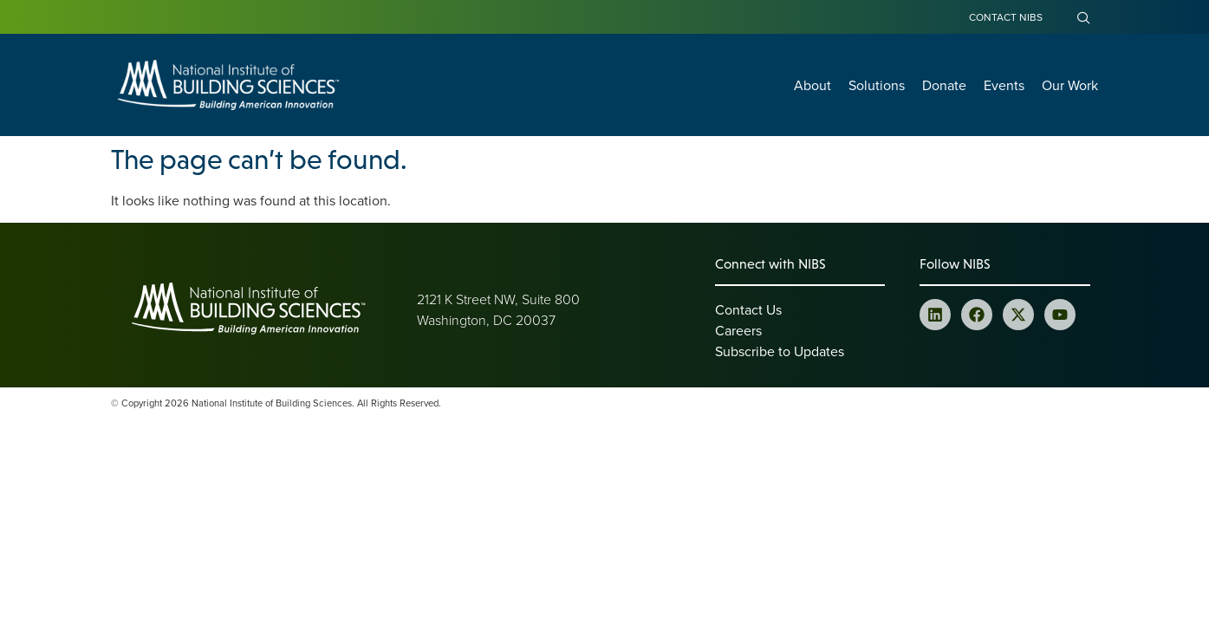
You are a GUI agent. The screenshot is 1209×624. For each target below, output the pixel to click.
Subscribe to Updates (779, 351)
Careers (738, 330)
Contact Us (748, 309)
